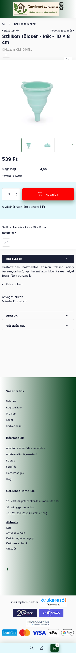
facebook (7, 569)
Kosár (9, 419)
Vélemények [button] (15, 325)
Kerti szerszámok (17, 543)
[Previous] (4, 145)
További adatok (12, 175)
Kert (8, 527)
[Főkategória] (3, 24)
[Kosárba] (48, 194)
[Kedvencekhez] (68, 59)
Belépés (11, 401)
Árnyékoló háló (15, 532)
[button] (38, 98)
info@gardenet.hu (22, 507)
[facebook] (6, 55)
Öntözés (11, 548)
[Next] (71, 145)
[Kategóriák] (21, 648)
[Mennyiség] (9, 194)
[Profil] (42, 648)
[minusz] (16, 197)
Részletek (8, 232)
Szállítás (11, 466)
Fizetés (10, 460)
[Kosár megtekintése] (54, 648)
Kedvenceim (13, 426)
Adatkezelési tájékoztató (21, 454)
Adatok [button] (12, 315)
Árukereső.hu (53, 604)
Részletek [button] (14, 258)
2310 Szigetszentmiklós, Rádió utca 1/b (35, 501)
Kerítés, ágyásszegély (20, 538)
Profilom (11, 413)
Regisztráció (14, 407)
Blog (9, 479)
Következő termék (61, 30)
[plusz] (16, 191)
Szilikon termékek (25, 23)
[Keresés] (32, 648)
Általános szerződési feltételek (25, 448)
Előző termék (11, 30)
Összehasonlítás (6, 242)
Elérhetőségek (15, 473)
